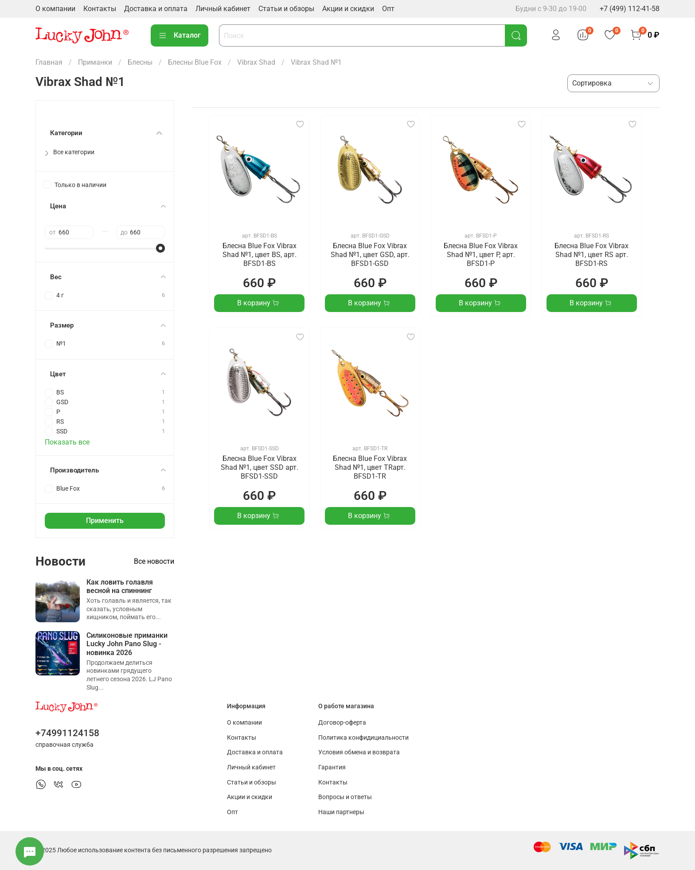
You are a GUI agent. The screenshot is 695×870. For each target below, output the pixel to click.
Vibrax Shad (256, 62)
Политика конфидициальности (363, 737)
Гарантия (332, 767)
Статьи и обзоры (286, 8)
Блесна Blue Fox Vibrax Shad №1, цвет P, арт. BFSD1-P (481, 255)
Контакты (99, 8)
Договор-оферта (342, 722)
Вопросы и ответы (345, 797)
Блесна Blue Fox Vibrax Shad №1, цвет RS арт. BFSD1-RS (591, 255)
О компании (55, 8)
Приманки (95, 62)
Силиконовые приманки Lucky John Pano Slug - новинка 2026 (127, 643)
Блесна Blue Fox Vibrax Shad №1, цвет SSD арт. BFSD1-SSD (259, 467)
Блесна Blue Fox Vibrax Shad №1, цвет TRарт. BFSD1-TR (370, 467)
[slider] (160, 248)
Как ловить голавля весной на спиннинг (119, 586)
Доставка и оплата (155, 8)
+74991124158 (67, 733)
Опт (388, 8)
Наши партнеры (341, 812)
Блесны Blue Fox (195, 62)
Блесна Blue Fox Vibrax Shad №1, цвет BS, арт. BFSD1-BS (260, 255)
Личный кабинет (222, 8)
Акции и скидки (348, 8)
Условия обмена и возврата (359, 752)
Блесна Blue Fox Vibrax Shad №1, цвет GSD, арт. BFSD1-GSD (370, 255)
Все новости (154, 561)
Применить (105, 520)
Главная (48, 62)
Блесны (140, 62)
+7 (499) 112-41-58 (630, 8)
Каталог (179, 35)
